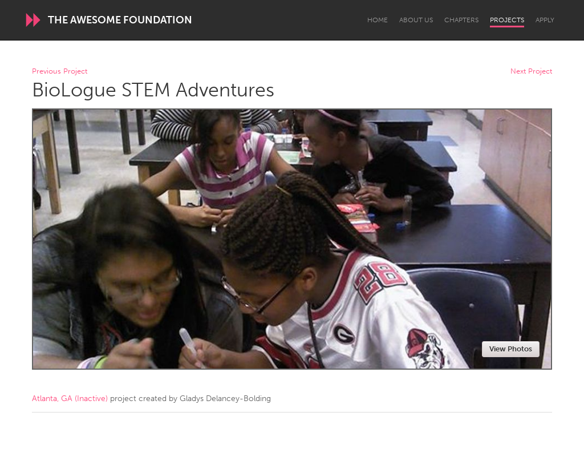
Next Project (531, 71)
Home (377, 20)
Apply (545, 20)
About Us (416, 20)
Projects (507, 20)
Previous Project (59, 71)
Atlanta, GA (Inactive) (70, 398)
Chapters (461, 20)
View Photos (510, 349)
